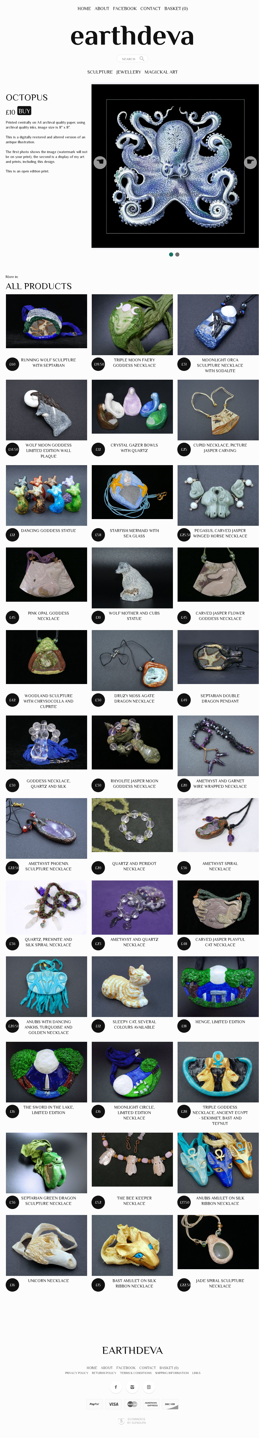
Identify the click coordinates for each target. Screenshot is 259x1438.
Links (196, 1373)
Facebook (125, 8)
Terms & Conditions (135, 1373)
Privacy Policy (76, 1373)
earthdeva (132, 35)
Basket (176, 8)
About (102, 8)
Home (84, 8)
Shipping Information (172, 1373)
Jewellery (128, 72)
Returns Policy (104, 1373)
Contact (150, 8)
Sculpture (100, 72)
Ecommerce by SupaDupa (136, 1421)
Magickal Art (161, 72)
